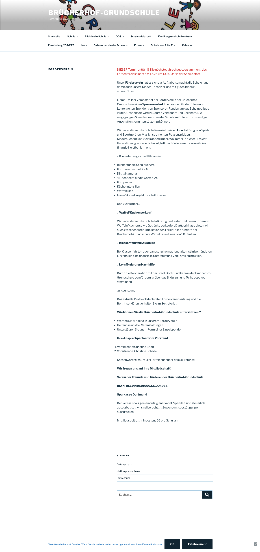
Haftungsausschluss (128, 471)
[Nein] (255, 544)
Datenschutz (124, 464)
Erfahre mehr (197, 544)
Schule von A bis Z (163, 45)
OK (172, 544)
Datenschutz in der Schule (111, 45)
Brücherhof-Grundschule (104, 13)
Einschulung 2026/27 (61, 45)
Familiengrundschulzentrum (175, 36)
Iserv (84, 45)
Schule (73, 36)
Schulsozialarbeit (141, 36)
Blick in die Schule (97, 36)
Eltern (139, 45)
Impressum (123, 477)
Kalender (187, 45)
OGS (120, 36)
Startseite (54, 36)
